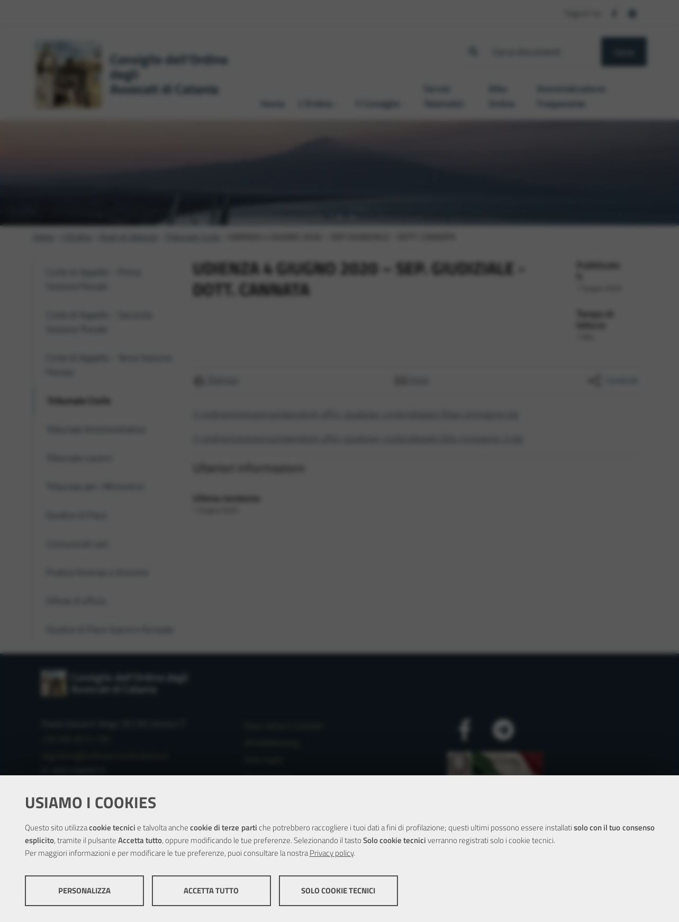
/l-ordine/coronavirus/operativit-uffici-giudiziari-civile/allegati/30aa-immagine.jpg (355, 414)
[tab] (327, 216)
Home (43, 236)
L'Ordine (77, 236)
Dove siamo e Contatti (284, 725)
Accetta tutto (211, 890)
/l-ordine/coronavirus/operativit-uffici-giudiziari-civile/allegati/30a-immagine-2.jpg (358, 438)
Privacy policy (332, 853)
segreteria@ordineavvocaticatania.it (104, 755)
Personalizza (84, 890)
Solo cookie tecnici (338, 890)
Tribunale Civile (192, 236)
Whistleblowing (272, 742)
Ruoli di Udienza (128, 236)
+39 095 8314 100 (75, 738)
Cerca (624, 52)
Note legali (264, 759)
